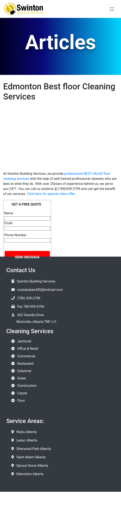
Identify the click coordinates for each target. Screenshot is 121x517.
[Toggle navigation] (112, 9)
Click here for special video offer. (51, 194)
